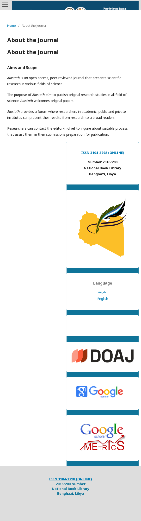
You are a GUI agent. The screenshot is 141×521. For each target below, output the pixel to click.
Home (11, 25)
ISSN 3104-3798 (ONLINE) (102, 152)
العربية (102, 291)
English (102, 298)
